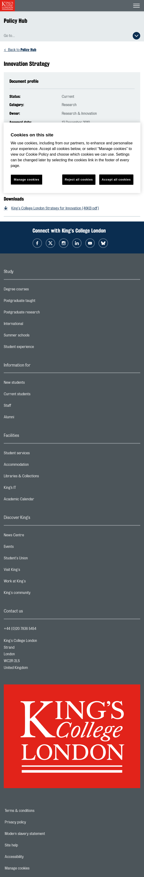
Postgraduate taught (38, 302)
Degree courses (35, 290)
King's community (36, 594)
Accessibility (30, 857)
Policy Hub (15, 21)
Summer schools (35, 336)
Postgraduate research (40, 313)
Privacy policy (31, 822)
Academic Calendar (38, 500)
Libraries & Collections (40, 477)
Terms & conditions (36, 811)
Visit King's (31, 571)
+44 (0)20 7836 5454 (20, 629)
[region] (72, 157)
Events (27, 548)
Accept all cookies (116, 179)
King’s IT (28, 489)
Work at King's (33, 582)
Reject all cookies (79, 179)
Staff (26, 407)
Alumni (28, 418)
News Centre (33, 536)
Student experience (37, 348)
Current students (36, 395)
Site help (27, 845)
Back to (22, 50)
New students (33, 384)
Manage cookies (33, 868)
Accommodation (35, 466)
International (32, 325)
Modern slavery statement (41, 834)
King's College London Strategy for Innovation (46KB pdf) (55, 208)
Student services (35, 454)
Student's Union (34, 559)
